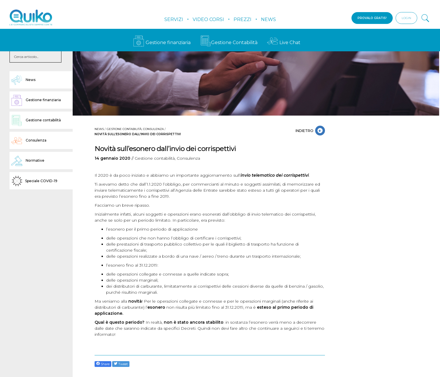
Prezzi (242, 19)
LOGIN (406, 18)
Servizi (173, 19)
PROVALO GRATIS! (372, 18)
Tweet (121, 364)
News (268, 19)
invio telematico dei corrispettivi (274, 175)
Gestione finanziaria (162, 42)
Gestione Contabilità (228, 42)
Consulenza (153, 129)
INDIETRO (305, 131)
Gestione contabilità (124, 129)
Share (103, 364)
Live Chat (283, 42)
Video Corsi (208, 19)
